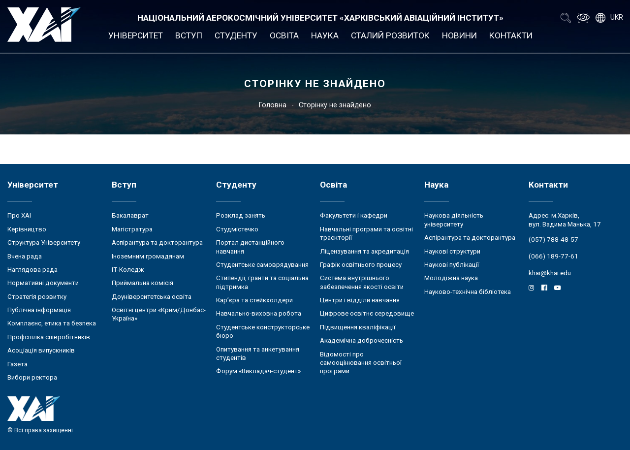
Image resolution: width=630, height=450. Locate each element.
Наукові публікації (451, 264)
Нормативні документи (43, 283)
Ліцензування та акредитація (364, 251)
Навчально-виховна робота (258, 313)
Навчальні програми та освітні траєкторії (366, 233)
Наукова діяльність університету (453, 219)
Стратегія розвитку (36, 296)
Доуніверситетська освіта (151, 296)
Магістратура (132, 229)
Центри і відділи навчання (360, 300)
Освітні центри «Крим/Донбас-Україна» (159, 314)
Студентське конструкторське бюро (263, 331)
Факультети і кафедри (353, 215)
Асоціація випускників (41, 350)
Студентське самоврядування (262, 264)
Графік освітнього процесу (361, 264)
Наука (325, 35)
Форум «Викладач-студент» (258, 371)
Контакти (511, 35)
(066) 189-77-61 (553, 256)
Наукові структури (452, 251)
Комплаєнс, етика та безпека (51, 323)
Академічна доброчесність (361, 340)
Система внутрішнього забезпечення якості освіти (362, 282)
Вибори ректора (32, 377)
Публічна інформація (39, 310)
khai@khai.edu (550, 273)
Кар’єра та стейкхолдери (254, 300)
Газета (17, 364)
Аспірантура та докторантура (157, 242)
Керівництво (26, 229)
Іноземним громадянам (148, 256)
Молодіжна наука (451, 278)
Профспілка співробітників (48, 337)
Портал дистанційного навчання (250, 247)
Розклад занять (240, 215)
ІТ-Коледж (128, 269)
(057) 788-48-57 (553, 239)
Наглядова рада (32, 269)
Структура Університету (43, 242)
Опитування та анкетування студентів (257, 353)
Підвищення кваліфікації (357, 327)
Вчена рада (24, 256)
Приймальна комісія (142, 283)
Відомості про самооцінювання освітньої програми (361, 363)
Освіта (284, 35)
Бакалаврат (130, 215)
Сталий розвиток (390, 35)
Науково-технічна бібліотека (467, 291)
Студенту (236, 35)
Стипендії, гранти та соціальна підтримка (262, 282)
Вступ (188, 35)
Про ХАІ (19, 215)
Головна (272, 105)
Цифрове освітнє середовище (367, 313)
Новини (459, 35)
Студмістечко (237, 229)
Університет (135, 35)
